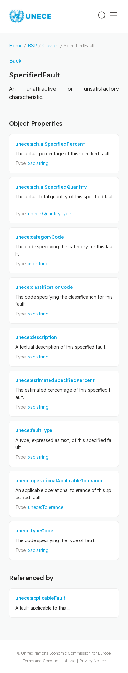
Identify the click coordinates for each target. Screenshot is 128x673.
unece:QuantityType (49, 214)
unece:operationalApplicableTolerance (59, 481)
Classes (50, 46)
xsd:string (38, 163)
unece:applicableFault (40, 598)
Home (15, 46)
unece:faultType (33, 430)
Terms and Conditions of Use (49, 660)
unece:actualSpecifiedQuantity (51, 187)
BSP (32, 46)
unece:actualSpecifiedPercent (50, 144)
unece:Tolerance (45, 507)
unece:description (36, 337)
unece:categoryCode (39, 237)
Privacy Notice (92, 660)
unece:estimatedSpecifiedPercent (55, 380)
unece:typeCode (34, 531)
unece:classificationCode (44, 287)
